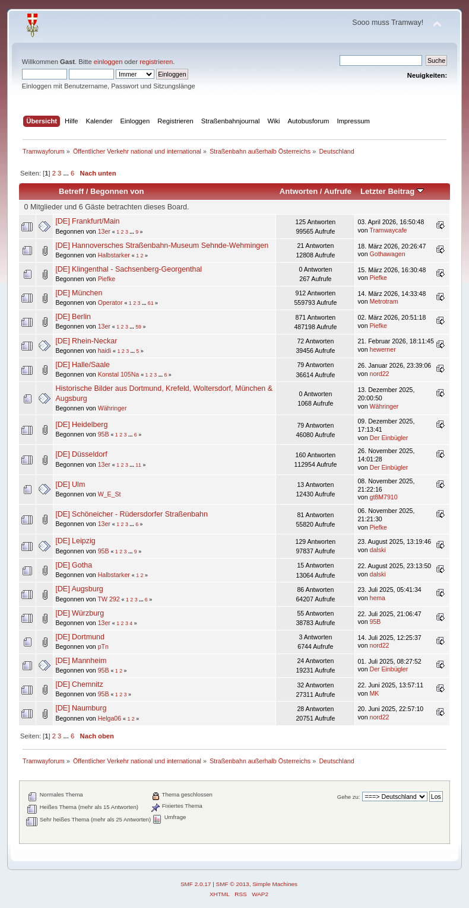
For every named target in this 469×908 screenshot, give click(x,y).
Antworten (299, 191)
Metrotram (384, 301)
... (66, 173)
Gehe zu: (348, 797)
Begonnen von (117, 191)
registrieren (156, 61)
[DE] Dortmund (79, 637)
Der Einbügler (389, 437)
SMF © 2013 (232, 884)
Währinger (112, 408)
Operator (110, 302)
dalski (378, 549)
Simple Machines (274, 884)
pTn (103, 646)
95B (103, 434)
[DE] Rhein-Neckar (86, 341)
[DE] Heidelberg (81, 424)
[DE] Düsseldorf (81, 454)
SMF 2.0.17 (195, 884)
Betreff (71, 191)
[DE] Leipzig (75, 541)
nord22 (379, 373)
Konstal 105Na (119, 374)
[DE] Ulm (70, 484)
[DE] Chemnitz (79, 684)
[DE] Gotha (73, 565)
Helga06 (109, 718)
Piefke (106, 278)
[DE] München (78, 293)
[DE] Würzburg (79, 613)
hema (378, 597)
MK (374, 693)
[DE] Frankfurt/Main (87, 221)
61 (151, 303)
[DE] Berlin (73, 317)
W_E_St (109, 494)
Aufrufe (337, 191)
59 (138, 327)
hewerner (383, 349)
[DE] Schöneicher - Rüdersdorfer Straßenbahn (131, 514)
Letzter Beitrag (392, 191)
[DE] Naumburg (80, 708)
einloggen (108, 61)
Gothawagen (387, 253)
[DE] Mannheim (80, 661)
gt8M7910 (384, 497)
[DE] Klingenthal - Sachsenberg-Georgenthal (128, 269)
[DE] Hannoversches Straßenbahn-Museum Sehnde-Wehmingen (161, 245)
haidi (104, 350)
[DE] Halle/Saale (82, 365)
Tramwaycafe (388, 230)
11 (138, 465)
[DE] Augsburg (79, 589)
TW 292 (108, 599)
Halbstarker (114, 255)
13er (104, 231)
